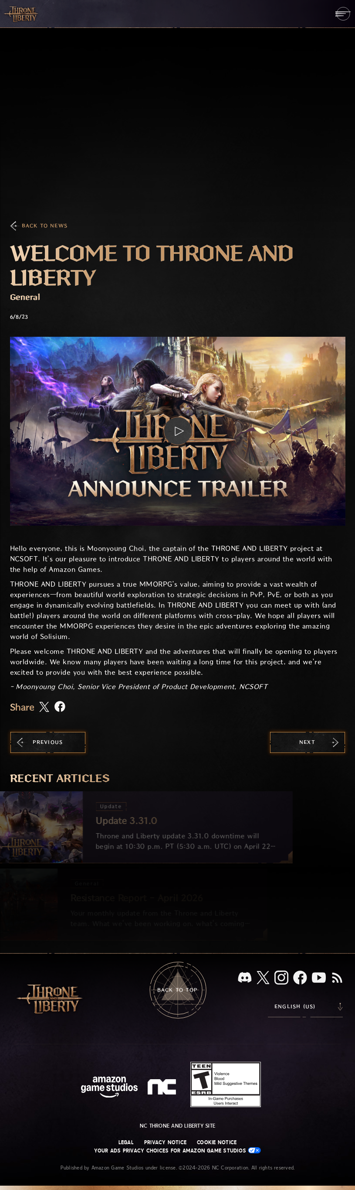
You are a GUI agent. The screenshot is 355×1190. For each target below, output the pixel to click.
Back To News (45, 226)
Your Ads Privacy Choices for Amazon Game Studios (177, 1150)
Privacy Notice (165, 1142)
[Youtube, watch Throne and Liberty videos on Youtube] (319, 978)
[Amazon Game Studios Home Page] (109, 1088)
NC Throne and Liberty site (177, 1126)
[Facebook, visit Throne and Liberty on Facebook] (300, 978)
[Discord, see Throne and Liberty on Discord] (245, 978)
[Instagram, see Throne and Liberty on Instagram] (281, 978)
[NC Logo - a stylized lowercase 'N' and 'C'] (163, 1088)
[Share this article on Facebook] (59, 707)
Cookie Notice (217, 1142)
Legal (126, 1142)
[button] (177, 431)
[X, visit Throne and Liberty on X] (263, 978)
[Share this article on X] (44, 707)
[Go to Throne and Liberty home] (21, 13)
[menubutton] (343, 13)
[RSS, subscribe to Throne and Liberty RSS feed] (337, 978)
